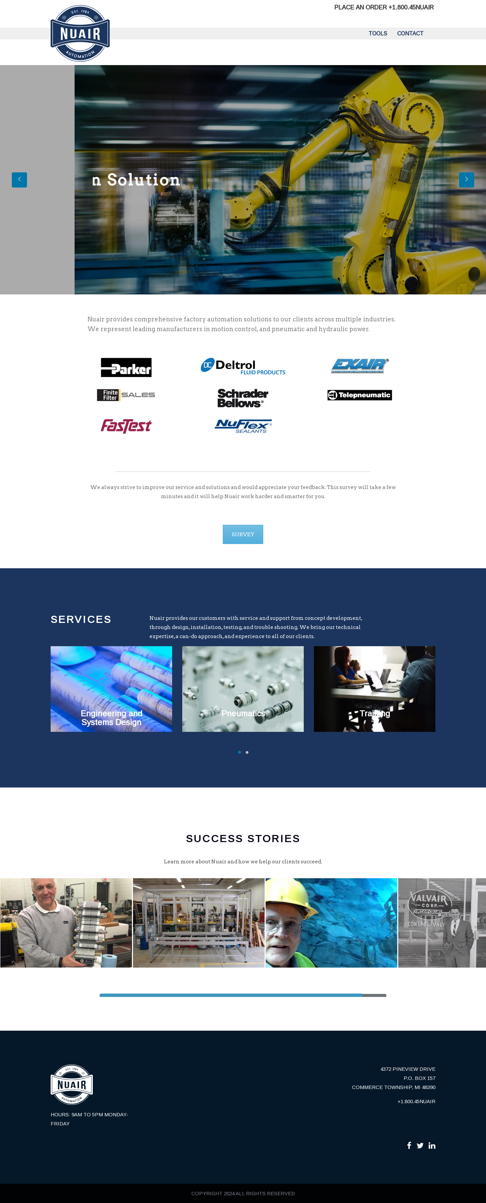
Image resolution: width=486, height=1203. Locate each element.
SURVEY (243, 534)
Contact (410, 33)
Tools (378, 33)
